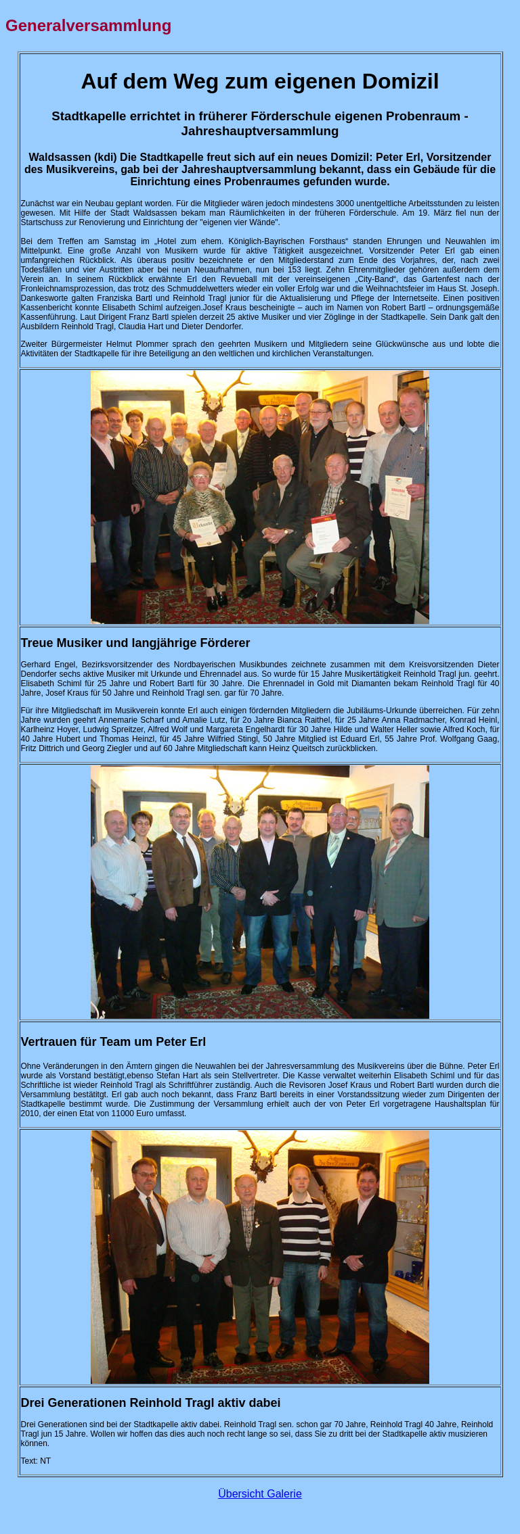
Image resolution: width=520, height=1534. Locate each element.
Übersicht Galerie (260, 1494)
